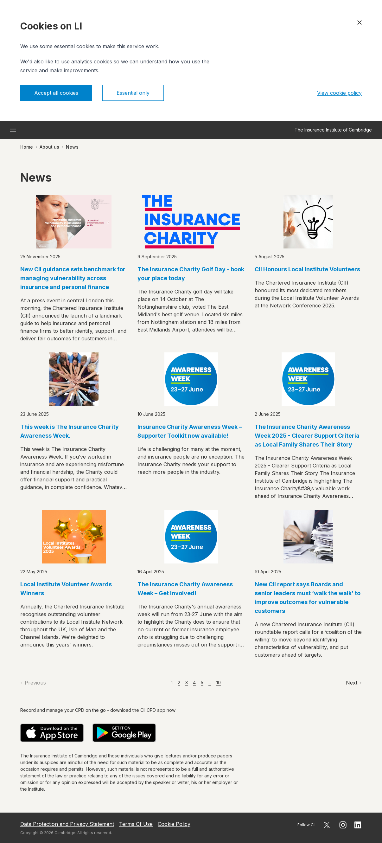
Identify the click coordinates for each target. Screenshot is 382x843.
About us (49, 147)
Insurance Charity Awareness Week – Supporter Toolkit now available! (189, 431)
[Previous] (33, 682)
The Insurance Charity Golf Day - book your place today (190, 273)
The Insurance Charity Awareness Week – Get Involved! (185, 588)
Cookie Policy (174, 824)
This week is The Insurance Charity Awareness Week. (69, 431)
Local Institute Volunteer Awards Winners (66, 588)
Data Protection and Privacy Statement (67, 824)
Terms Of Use (136, 824)
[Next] (354, 682)
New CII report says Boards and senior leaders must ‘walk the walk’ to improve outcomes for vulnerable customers (307, 597)
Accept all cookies (56, 93)
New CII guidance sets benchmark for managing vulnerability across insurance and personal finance (72, 278)
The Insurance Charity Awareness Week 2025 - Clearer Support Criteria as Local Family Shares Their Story (307, 435)
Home (26, 147)
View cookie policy (339, 93)
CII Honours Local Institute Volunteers (307, 269)
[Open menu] (13, 129)
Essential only (133, 93)
